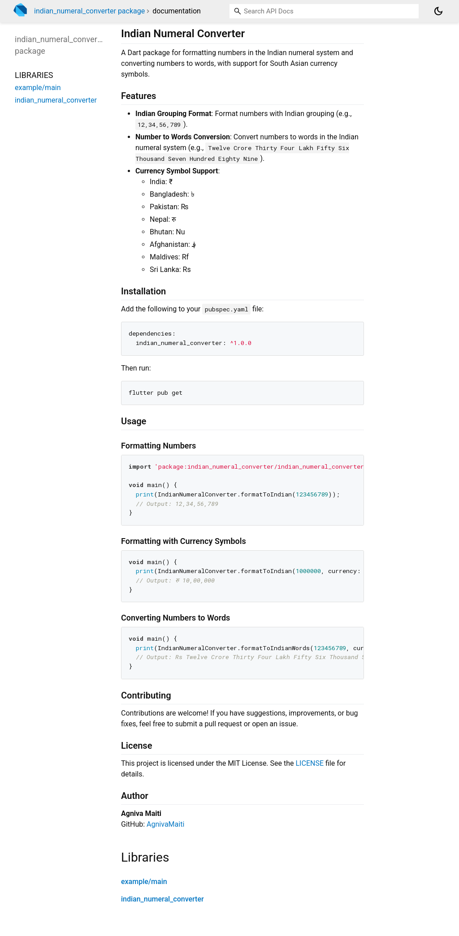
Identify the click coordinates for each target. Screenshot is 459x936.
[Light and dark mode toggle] (438, 11)
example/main (144, 881)
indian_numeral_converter (162, 899)
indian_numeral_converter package (89, 11)
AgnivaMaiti (165, 824)
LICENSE (310, 763)
